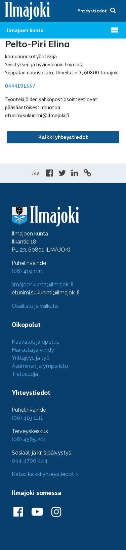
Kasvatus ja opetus (35, 342)
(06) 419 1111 (27, 271)
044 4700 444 (30, 461)
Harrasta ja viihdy (33, 350)
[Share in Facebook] (49, 173)
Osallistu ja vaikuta (35, 306)
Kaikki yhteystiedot (63, 137)
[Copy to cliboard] (87, 173)
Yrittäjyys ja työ (31, 358)
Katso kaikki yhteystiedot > (45, 474)
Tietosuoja (25, 374)
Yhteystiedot (92, 11)
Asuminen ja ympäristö (40, 366)
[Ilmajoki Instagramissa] (56, 512)
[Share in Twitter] (62, 173)
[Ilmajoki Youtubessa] (37, 512)
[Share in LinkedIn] (74, 173)
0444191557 (20, 85)
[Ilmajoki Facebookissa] (18, 512)
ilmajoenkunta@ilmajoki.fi (42, 284)
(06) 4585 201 (29, 439)
